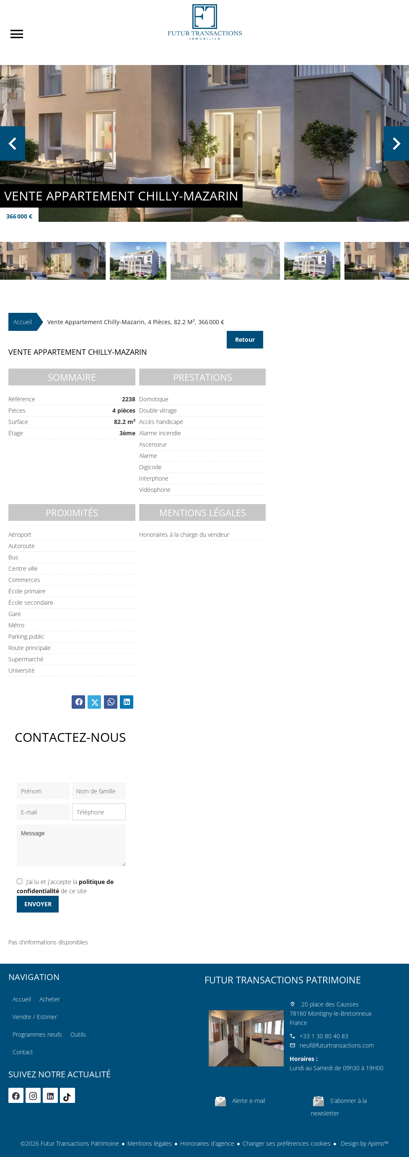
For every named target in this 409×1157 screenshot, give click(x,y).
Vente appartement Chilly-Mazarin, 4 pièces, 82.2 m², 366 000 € (135, 322)
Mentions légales (149, 1143)
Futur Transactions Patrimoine (282, 979)
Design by (363, 1143)
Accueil (204, 22)
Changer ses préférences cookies (287, 1143)
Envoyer (38, 904)
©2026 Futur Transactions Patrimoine (70, 1143)
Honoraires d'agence (207, 1143)
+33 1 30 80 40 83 (324, 1036)
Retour (245, 339)
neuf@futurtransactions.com (337, 1045)
